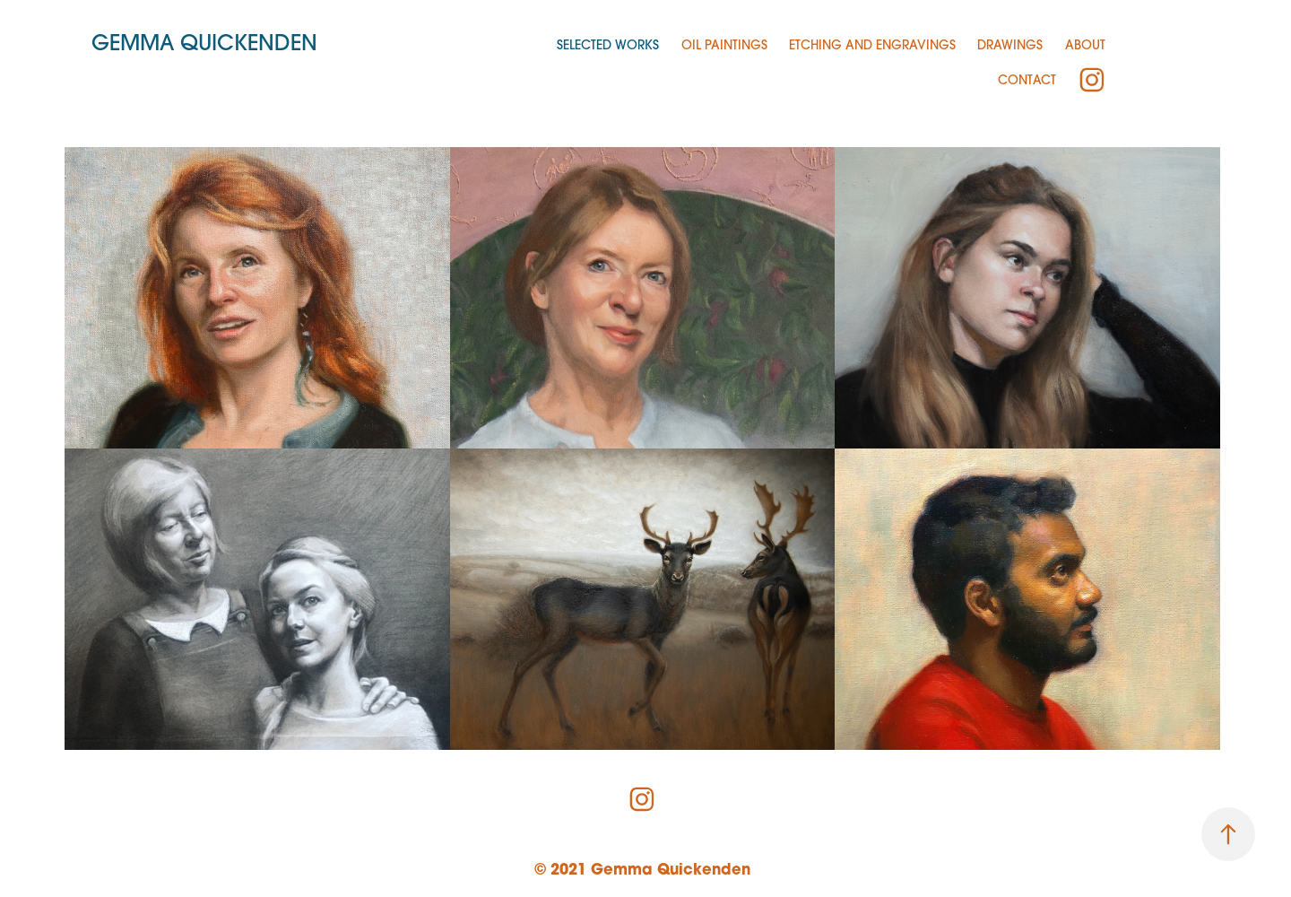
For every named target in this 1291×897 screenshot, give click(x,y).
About (1085, 45)
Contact (1027, 80)
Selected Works (608, 45)
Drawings (1010, 45)
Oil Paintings (724, 45)
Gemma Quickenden (204, 42)
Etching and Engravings (872, 45)
